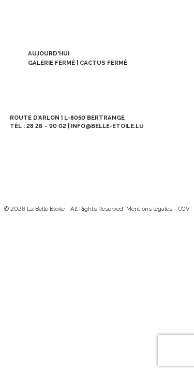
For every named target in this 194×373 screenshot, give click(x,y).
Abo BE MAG (140, 148)
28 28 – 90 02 (46, 126)
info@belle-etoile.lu (107, 126)
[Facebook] (32, 191)
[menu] (175, 18)
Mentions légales (149, 208)
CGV (184, 208)
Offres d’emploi (53, 167)
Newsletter (54, 148)
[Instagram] (15, 191)
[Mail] (48, 191)
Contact (140, 167)
